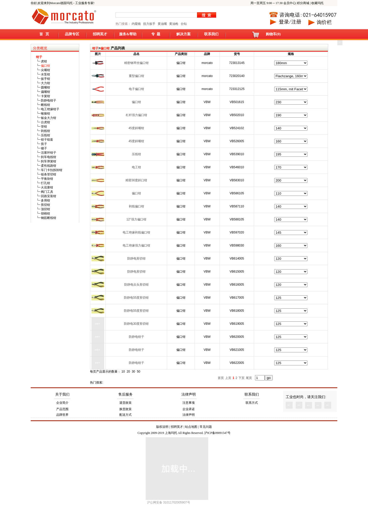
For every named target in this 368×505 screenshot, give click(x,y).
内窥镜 (136, 24)
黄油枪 (173, 24)
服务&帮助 (127, 34)
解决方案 (183, 34)
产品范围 (62, 409)
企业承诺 (188, 409)
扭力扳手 (149, 24)
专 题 (155, 34)
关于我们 (62, 394)
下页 (241, 378)
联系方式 (252, 403)
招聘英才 (100, 34)
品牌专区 (72, 34)
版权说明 (162, 427)
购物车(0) (273, 34)
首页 (221, 378)
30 (133, 371)
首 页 (44, 34)
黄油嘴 (162, 24)
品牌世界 (62, 415)
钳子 (95, 48)
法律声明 (188, 394)
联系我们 (211, 34)
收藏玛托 (317, 3)
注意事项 (188, 403)
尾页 (249, 378)
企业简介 (62, 403)
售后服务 (125, 394)
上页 (228, 378)
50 (138, 371)
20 (128, 371)
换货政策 (125, 409)
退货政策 (125, 403)
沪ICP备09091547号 (217, 433)
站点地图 (191, 427)
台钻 (183, 24)
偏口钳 (105, 48)
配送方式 (125, 415)
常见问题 (206, 427)
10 (123, 371)
